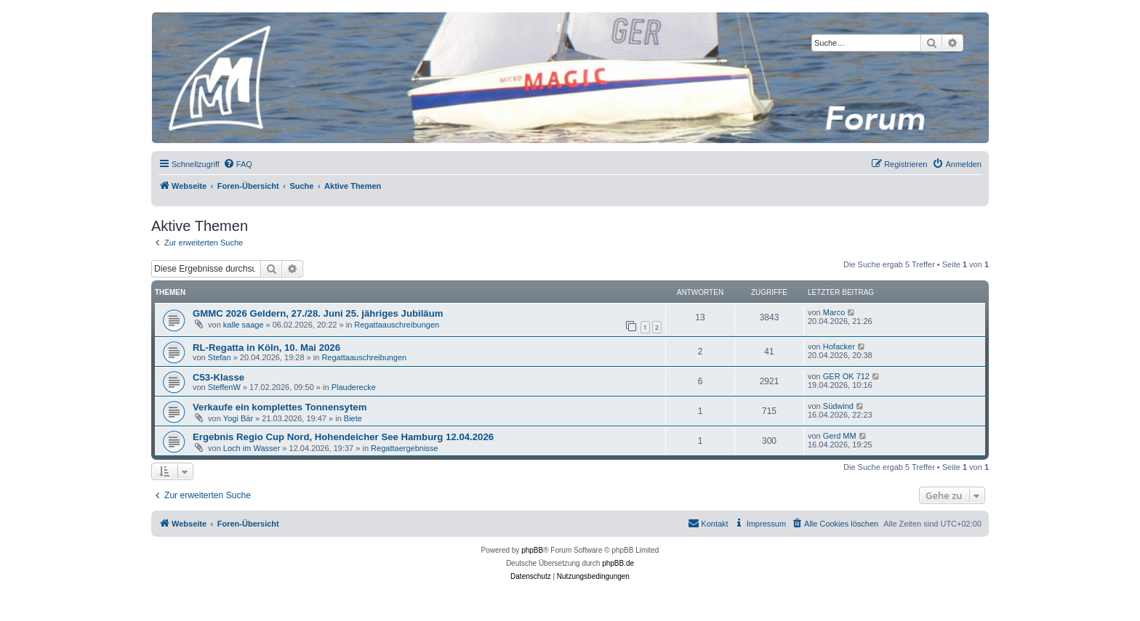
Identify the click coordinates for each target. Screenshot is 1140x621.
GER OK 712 (846, 376)
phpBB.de (618, 563)
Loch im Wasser (251, 448)
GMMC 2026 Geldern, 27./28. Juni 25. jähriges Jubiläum (318, 313)
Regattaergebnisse (404, 448)
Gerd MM (839, 435)
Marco (834, 312)
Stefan (219, 357)
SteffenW (224, 387)
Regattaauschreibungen (396, 324)
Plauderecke (354, 387)
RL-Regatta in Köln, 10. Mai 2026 (266, 347)
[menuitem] (237, 164)
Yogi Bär (238, 418)
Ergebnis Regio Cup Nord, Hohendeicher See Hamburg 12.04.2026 (343, 436)
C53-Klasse (218, 377)
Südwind (838, 406)
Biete (353, 418)
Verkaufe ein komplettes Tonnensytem (279, 407)
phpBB (532, 550)
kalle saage (243, 324)
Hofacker (839, 346)
